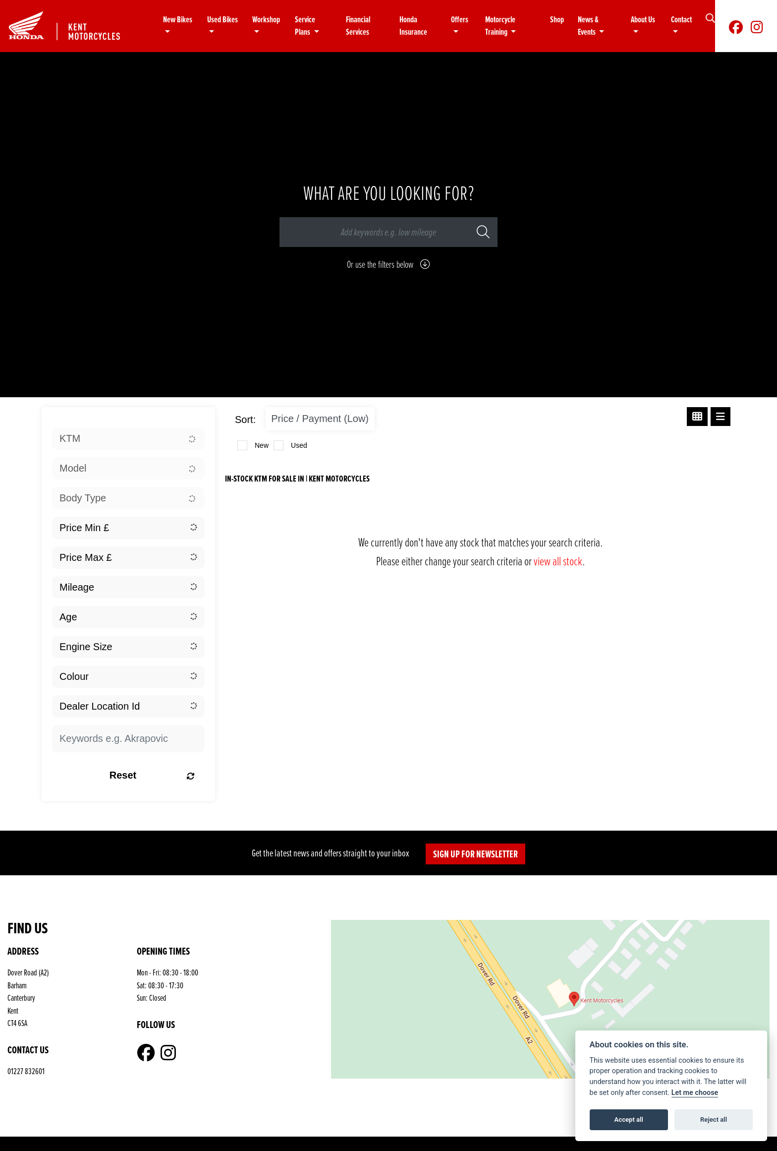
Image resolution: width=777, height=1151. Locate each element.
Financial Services (358, 26)
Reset (152, 775)
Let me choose (695, 1093)
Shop (557, 19)
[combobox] (128, 438)
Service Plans (305, 26)
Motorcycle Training (500, 26)
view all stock (558, 560)
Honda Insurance (413, 26)
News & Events (588, 26)
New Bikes (177, 19)
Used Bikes (222, 19)
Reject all (713, 1119)
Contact (681, 19)
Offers (459, 19)
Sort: (245, 419)
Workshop (266, 19)
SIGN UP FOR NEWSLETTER (475, 854)
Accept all (628, 1119)
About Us (643, 19)
